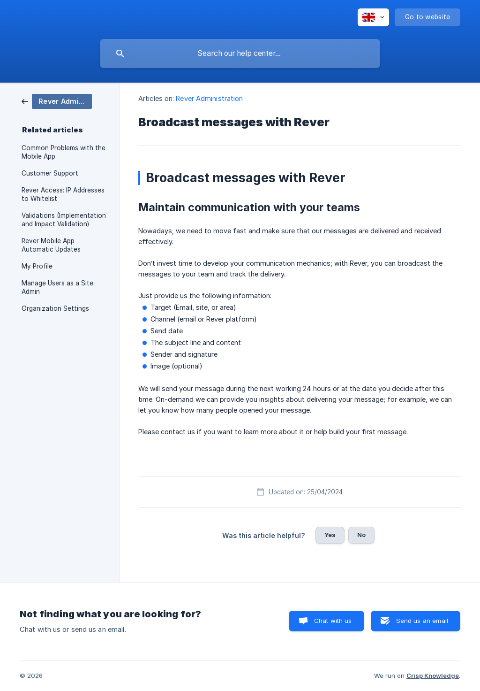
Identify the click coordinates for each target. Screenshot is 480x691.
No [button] (361, 534)
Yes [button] (330, 534)
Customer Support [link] (50, 173)
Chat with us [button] (333, 620)
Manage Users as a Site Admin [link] (57, 287)
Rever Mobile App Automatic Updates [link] (51, 245)
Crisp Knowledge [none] (432, 675)
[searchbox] (240, 53)
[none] (373, 17)
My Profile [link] (37, 266)
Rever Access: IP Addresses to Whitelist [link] (63, 194)
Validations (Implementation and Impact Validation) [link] (64, 220)
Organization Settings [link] (55, 308)
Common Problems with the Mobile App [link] (63, 152)
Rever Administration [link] (209, 98)
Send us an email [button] (422, 620)
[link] (57, 100)
